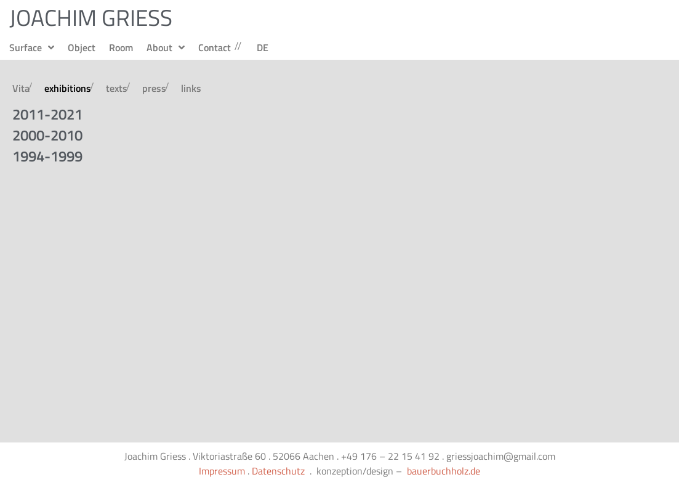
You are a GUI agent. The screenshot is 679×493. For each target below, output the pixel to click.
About (166, 47)
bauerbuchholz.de (443, 470)
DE (262, 47)
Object (81, 47)
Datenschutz (278, 470)
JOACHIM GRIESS (90, 17)
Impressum (222, 470)
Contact (214, 47)
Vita (21, 88)
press (154, 88)
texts (116, 88)
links (191, 88)
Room (121, 47)
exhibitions (67, 88)
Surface (31, 47)
